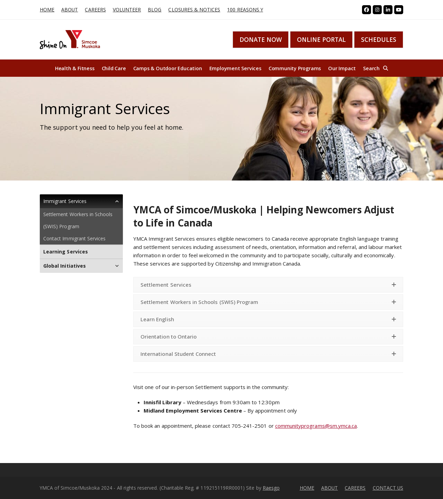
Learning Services (65, 251)
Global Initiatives (81, 266)
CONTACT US (388, 487)
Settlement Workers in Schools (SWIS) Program (77, 220)
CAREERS (355, 487)
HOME (307, 487)
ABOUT (329, 487)
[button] (375, 68)
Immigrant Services (81, 201)
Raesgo (271, 487)
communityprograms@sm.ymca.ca (316, 425)
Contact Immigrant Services (74, 238)
